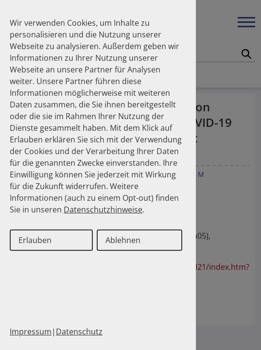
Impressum (31, 331)
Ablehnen (122, 240)
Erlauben (35, 240)
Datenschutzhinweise (103, 209)
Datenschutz (79, 331)
